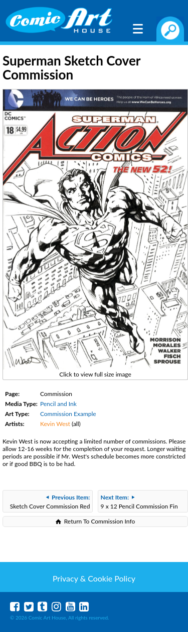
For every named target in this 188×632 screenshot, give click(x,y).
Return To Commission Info (99, 521)
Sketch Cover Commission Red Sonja (50, 503)
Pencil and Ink (58, 404)
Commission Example (68, 414)
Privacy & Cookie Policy (94, 578)
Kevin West (55, 424)
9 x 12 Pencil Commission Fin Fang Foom (139, 503)
